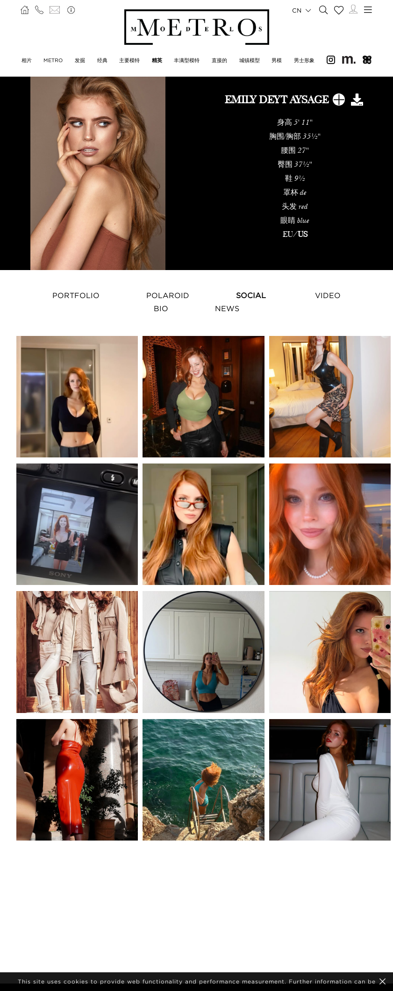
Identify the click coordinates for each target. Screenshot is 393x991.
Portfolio (76, 295)
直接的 (219, 60)
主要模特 (129, 60)
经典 (102, 60)
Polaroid (167, 295)
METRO (53, 60)
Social (251, 295)
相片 (26, 60)
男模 (277, 60)
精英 (157, 60)
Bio (161, 308)
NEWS (227, 308)
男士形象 (304, 60)
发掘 (80, 60)
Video (328, 295)
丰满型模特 (187, 60)
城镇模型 (249, 60)
